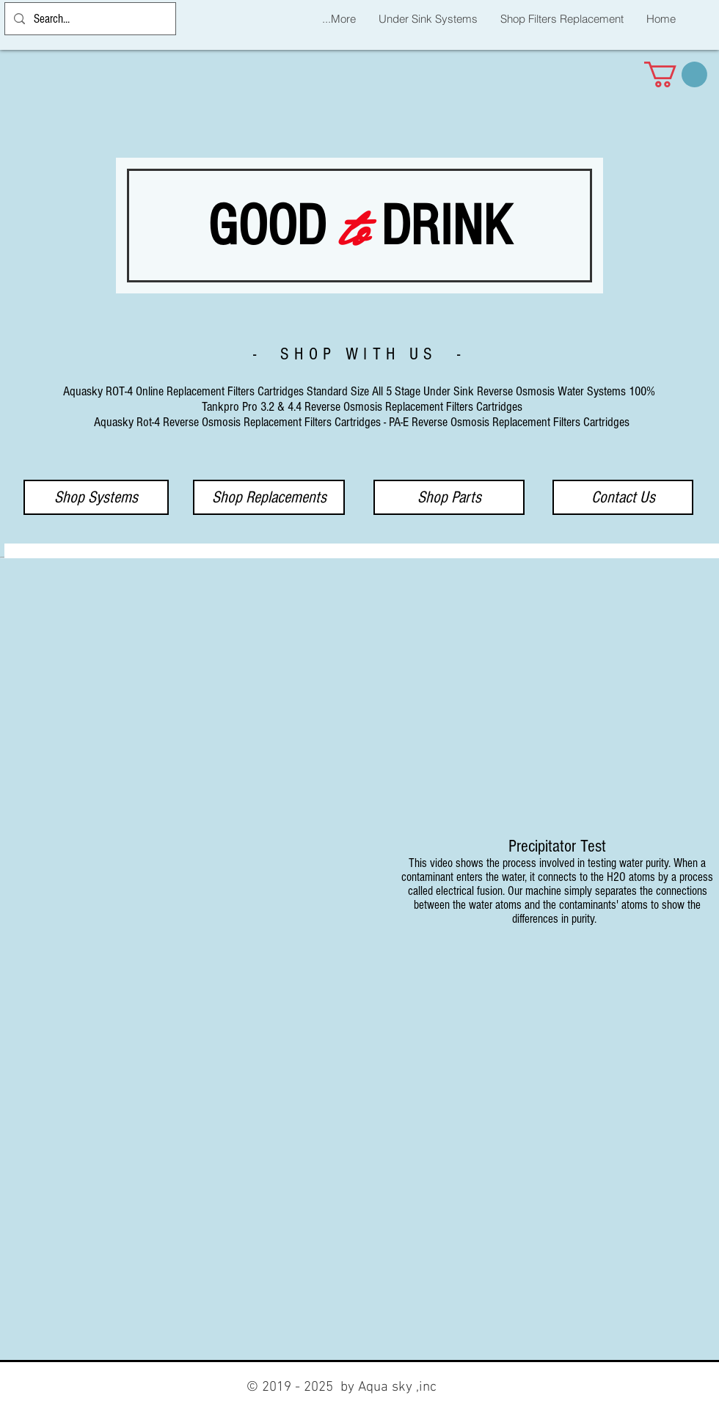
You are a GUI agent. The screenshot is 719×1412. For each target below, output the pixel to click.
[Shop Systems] (96, 497)
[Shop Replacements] (269, 497)
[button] (675, 74)
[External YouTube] (165, 701)
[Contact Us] (622, 497)
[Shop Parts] (449, 497)
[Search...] (89, 18)
